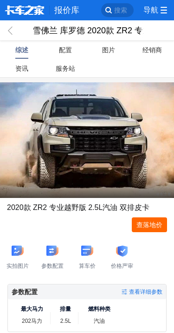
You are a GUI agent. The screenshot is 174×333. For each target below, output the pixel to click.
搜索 (120, 10)
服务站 (65, 68)
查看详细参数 (145, 292)
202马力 (32, 321)
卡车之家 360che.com (25, 10)
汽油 (99, 321)
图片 (108, 50)
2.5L (65, 321)
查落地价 (149, 224)
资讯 (21, 68)
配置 (65, 50)
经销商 (152, 50)
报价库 (66, 10)
